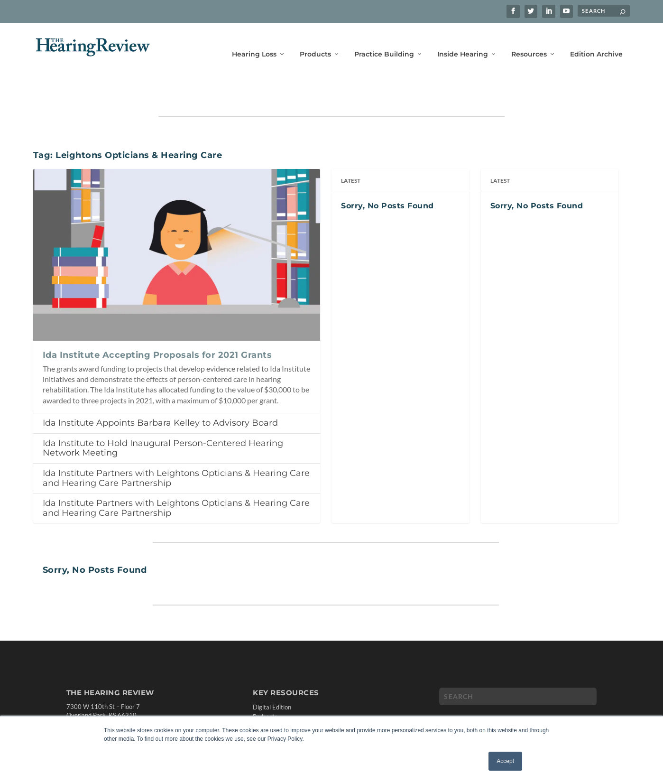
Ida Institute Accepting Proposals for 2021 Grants (157, 327)
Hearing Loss (254, 41)
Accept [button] (505, 761)
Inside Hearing (462, 41)
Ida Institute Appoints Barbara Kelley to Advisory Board (160, 395)
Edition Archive (596, 41)
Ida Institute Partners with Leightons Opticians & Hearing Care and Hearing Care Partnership (176, 450)
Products (315, 41)
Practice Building (384, 41)
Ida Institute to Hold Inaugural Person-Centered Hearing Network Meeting (163, 420)
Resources (529, 41)
